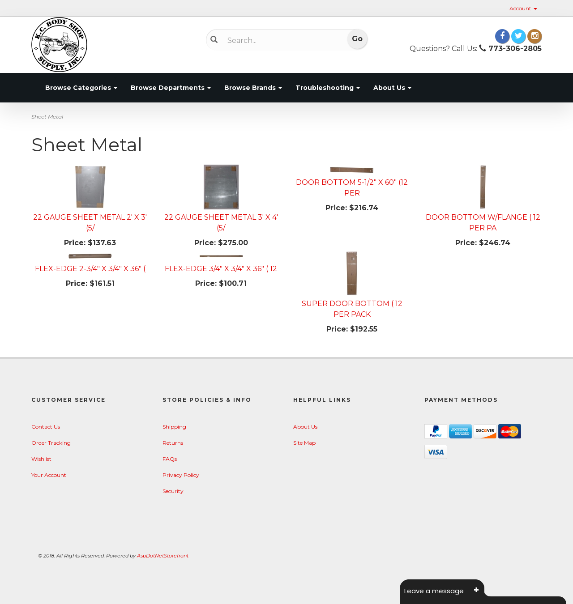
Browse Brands (253, 88)
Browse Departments (171, 88)
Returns (172, 442)
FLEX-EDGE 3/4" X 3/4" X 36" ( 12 (221, 268)
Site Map (304, 442)
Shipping (174, 426)
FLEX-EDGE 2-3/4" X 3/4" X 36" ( (90, 268)
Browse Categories (81, 88)
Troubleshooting (327, 88)
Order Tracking (51, 442)
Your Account (48, 475)
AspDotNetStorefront (162, 556)
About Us (392, 88)
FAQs (169, 458)
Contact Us (45, 426)
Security (173, 491)
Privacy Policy (180, 475)
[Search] (280, 40)
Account (523, 8)
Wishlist (41, 458)
